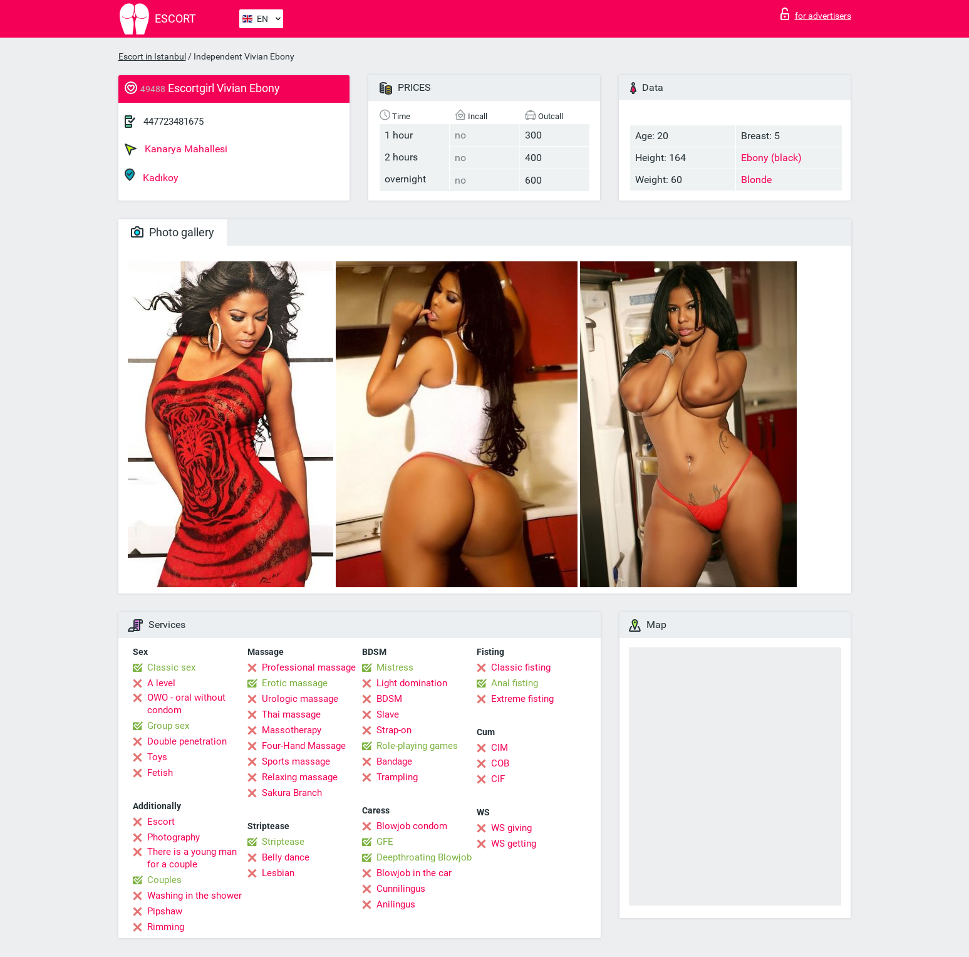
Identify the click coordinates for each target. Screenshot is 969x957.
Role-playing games (417, 745)
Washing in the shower (194, 895)
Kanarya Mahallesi (176, 149)
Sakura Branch (292, 792)
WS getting (513, 843)
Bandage (394, 761)
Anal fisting (514, 683)
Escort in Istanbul (152, 56)
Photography (173, 837)
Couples (164, 880)
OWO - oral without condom (186, 704)
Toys (157, 757)
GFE (384, 841)
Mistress (394, 667)
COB (500, 763)
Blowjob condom (411, 826)
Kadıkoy (152, 176)
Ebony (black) (771, 158)
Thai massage (291, 714)
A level (161, 683)
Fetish (160, 772)
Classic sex (171, 667)
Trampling (397, 777)
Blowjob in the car (414, 873)
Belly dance (285, 857)
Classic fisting (521, 667)
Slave (387, 714)
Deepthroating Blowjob (424, 857)
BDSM (389, 698)
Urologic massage (300, 698)
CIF (498, 779)
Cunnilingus (400, 888)
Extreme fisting (522, 698)
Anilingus (395, 904)
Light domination (411, 683)
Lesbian (278, 873)
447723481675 (173, 121)
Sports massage (296, 761)
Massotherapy (291, 730)
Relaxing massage (300, 777)
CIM (499, 747)
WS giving (511, 828)
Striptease (283, 841)
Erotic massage (295, 683)
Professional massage (309, 667)
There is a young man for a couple (192, 858)
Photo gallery (172, 232)
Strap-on (394, 730)
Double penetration (187, 741)
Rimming (165, 927)
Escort (161, 821)
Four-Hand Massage (304, 745)
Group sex (168, 725)
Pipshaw (164, 911)
